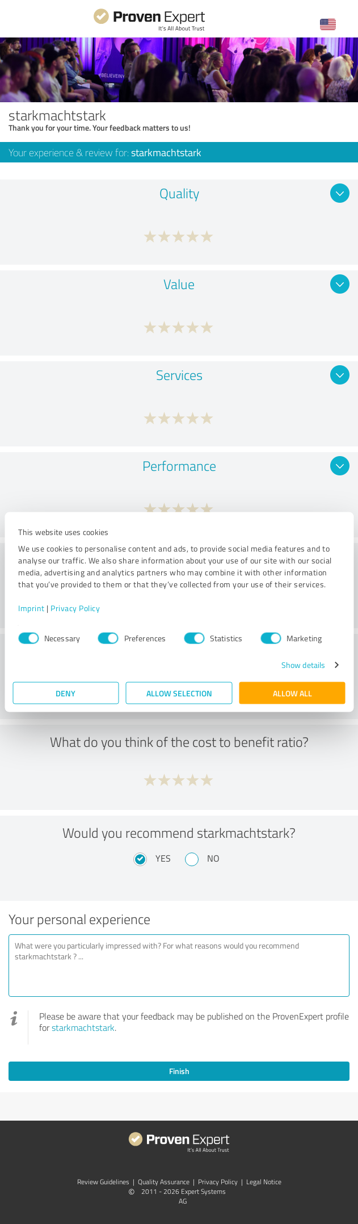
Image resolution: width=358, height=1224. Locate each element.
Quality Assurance (163, 1182)
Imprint (31, 608)
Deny (65, 693)
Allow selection (179, 693)
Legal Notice (263, 1182)
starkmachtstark (83, 1027)
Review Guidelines (103, 1182)
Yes (163, 858)
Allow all (292, 693)
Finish (179, 1071)
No (213, 858)
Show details (303, 664)
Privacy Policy (75, 608)
